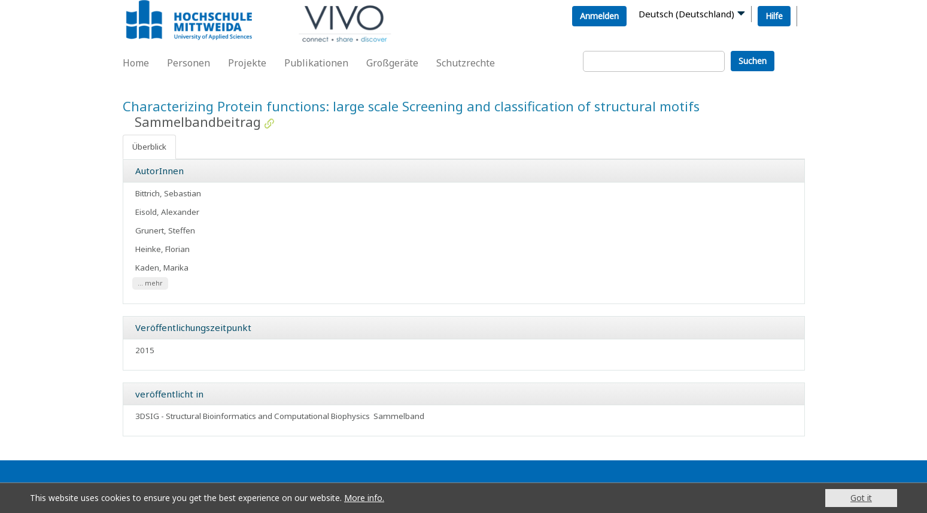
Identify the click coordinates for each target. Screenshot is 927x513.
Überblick (149, 146)
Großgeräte (392, 62)
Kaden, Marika (162, 267)
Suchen (752, 60)
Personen (188, 62)
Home (136, 62)
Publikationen (316, 62)
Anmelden (599, 16)
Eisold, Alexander (167, 212)
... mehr (150, 284)
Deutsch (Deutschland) (686, 14)
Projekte (247, 62)
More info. (364, 497)
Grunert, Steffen (165, 230)
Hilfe (774, 16)
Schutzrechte (465, 62)
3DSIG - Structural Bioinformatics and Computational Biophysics (252, 416)
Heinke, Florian (162, 249)
